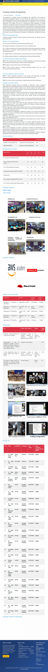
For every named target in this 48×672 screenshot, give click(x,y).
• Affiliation (20, 651)
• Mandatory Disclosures (23, 657)
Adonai (26, 669)
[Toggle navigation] (45, 4)
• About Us (20, 645)
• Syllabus (31, 651)
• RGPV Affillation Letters (23, 646)
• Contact (32, 653)
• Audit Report (31, 650)
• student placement (22, 650)
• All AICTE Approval (22, 653)
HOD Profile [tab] (18, 15)
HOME (1, 4)
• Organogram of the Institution (24, 648)
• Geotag (32, 646)
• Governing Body (21, 655)
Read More (6, 656)
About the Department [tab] (8, 15)
